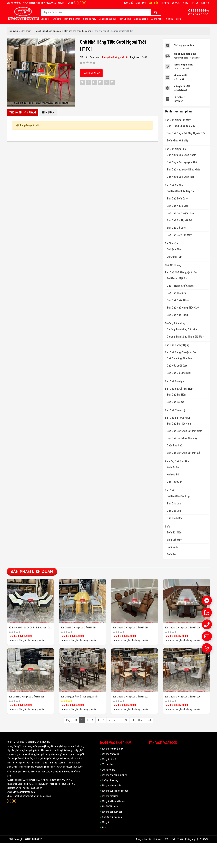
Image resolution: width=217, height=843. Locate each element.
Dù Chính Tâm (174, 256)
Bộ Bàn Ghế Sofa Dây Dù (180, 191)
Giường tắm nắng (175, 323)
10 (126, 720)
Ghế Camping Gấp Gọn (179, 358)
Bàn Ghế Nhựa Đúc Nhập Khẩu (183, 169)
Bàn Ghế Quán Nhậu (178, 300)
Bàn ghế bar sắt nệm (179, 423)
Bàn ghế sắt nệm (176, 394)
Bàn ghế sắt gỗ (175, 402)
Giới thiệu (141, 2)
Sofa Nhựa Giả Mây (177, 140)
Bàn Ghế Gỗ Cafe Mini (179, 373)
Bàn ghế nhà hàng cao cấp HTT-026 (182, 696)
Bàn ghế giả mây (72, 18)
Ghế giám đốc (175, 518)
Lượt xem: (135, 57)
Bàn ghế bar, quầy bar (177, 417)
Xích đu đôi (173, 474)
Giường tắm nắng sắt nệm (182, 329)
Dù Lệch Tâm (174, 249)
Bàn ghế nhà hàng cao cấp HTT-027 (130, 696)
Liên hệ (205, 2)
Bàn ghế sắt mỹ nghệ (177, 345)
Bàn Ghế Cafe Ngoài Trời (180, 213)
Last (149, 720)
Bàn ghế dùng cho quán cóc (181, 352)
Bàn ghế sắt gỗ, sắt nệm (179, 388)
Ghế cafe (57, 18)
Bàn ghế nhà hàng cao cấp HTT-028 (26, 696)
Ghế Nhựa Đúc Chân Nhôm (181, 155)
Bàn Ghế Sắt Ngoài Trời (180, 220)
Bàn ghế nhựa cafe (178, 205)
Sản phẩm (154, 2)
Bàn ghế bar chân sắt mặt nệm (184, 431)
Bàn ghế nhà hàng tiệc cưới (183, 307)
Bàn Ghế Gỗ (125, 18)
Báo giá (176, 2)
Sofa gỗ (171, 554)
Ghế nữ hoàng (141, 18)
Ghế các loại (174, 510)
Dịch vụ (165, 2)
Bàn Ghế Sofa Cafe (177, 198)
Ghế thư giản (174, 481)
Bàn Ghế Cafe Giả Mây (179, 235)
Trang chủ (128, 2)
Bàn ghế (169, 490)
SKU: (82, 57)
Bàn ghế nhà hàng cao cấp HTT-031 (78, 627)
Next (140, 720)
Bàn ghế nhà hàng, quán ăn (181, 272)
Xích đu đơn (173, 467)
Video (185, 2)
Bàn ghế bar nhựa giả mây (182, 438)
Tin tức (194, 2)
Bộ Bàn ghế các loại (178, 496)
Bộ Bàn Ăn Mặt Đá (177, 278)
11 (133, 720)
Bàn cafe (45, 18)
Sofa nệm (172, 547)
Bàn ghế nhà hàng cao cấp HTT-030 (130, 627)
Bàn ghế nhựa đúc (107, 18)
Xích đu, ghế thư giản (177, 461)
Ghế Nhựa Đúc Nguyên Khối (182, 162)
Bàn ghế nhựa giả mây (178, 120)
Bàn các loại (174, 503)
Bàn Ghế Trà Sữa (176, 293)
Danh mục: (95, 57)
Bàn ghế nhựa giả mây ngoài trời (186, 133)
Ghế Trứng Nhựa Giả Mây (181, 126)
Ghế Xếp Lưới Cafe (177, 365)
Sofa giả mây (89, 18)
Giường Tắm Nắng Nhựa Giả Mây (185, 336)
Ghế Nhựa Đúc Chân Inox (180, 176)
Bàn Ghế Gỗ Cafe (176, 227)
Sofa (178, 18)
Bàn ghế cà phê (174, 185)
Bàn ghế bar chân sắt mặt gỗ (183, 452)
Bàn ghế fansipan (175, 381)
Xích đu (169, 18)
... (120, 720)
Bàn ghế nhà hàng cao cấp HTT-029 (182, 627)
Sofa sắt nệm (174, 532)
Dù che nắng (157, 18)
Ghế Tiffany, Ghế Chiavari (181, 285)
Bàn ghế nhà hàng (177, 315)
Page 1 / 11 (71, 720)
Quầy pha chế (174, 445)
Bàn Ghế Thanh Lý (175, 410)
